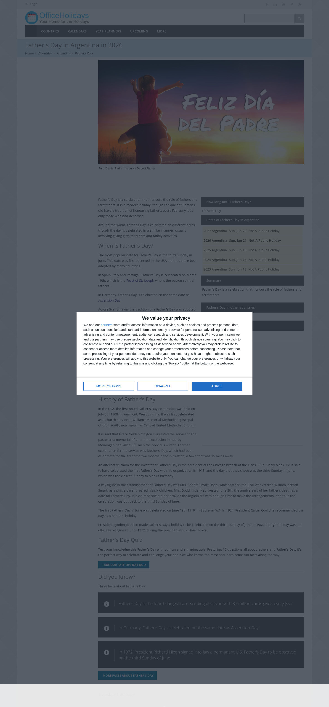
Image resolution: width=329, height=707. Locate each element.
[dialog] (164, 353)
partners (106, 325)
